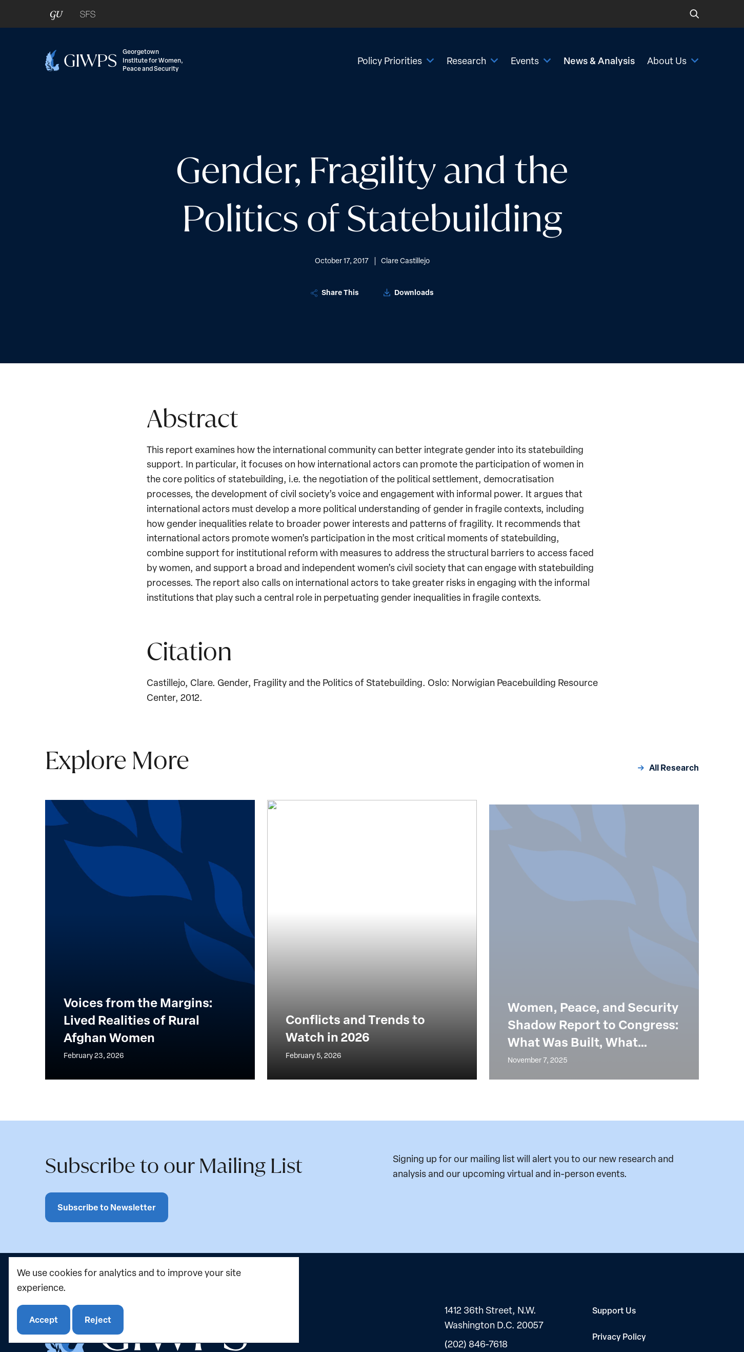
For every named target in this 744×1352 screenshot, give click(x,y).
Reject (98, 1319)
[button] (687, 14)
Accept (43, 1319)
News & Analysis (599, 60)
